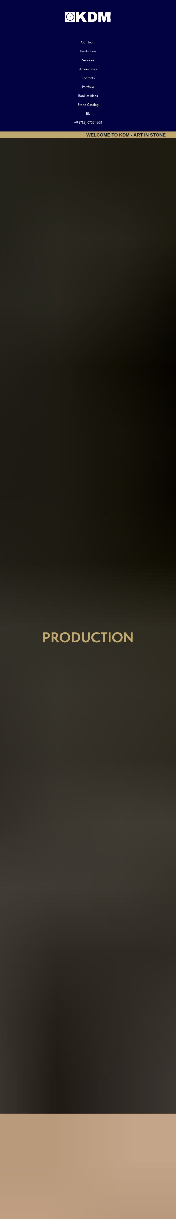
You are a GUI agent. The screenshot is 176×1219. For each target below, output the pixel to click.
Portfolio (88, 87)
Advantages (88, 69)
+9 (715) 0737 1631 (88, 123)
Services (88, 60)
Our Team (88, 42)
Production (88, 51)
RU (88, 114)
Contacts (88, 78)
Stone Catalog (88, 105)
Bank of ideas (88, 96)
